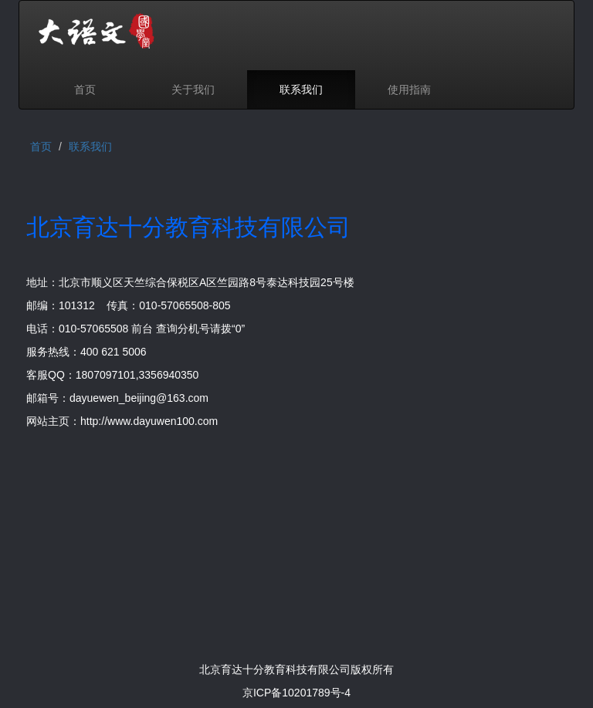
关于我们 (193, 89)
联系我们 (301, 89)
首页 (85, 89)
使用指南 (409, 89)
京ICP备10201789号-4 (296, 692)
